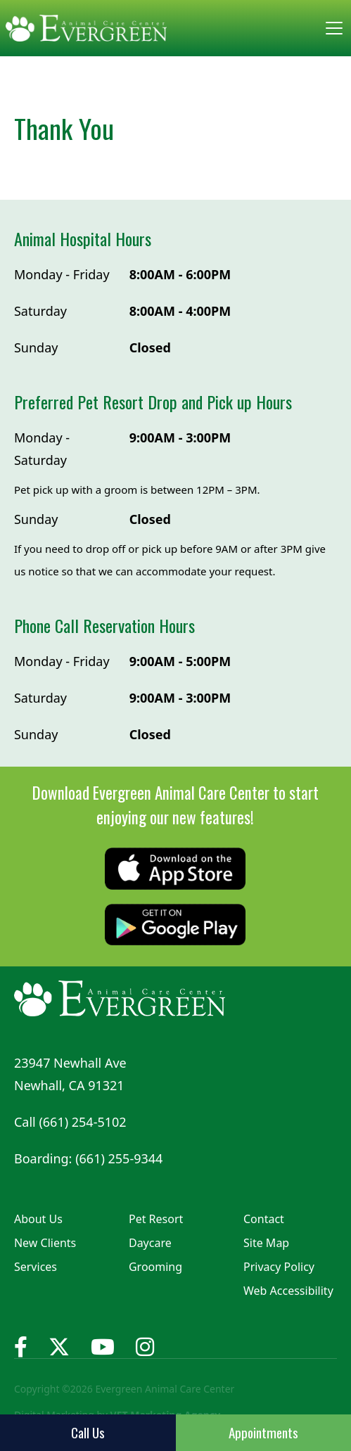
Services (35, 1266)
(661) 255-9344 (118, 1158)
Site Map (266, 1242)
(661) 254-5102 (82, 1121)
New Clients (45, 1242)
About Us (38, 1219)
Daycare (150, 1242)
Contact (263, 1219)
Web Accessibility (288, 1290)
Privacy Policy (278, 1266)
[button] (331, 28)
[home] (86, 28)
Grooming (155, 1266)
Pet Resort (156, 1219)
